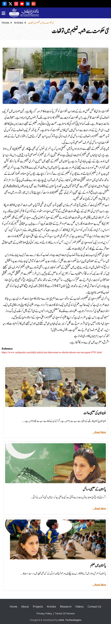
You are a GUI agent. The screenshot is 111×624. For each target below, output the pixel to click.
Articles (20, 22)
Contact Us (94, 606)
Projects (38, 606)
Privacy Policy (44, 613)
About (25, 606)
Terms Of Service (65, 613)
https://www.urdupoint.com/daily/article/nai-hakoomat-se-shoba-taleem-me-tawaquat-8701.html (52, 352)
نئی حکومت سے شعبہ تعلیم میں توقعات (41, 23)
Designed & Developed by (55, 620)
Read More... (99, 432)
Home (7, 22)
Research (65, 606)
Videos (79, 606)
